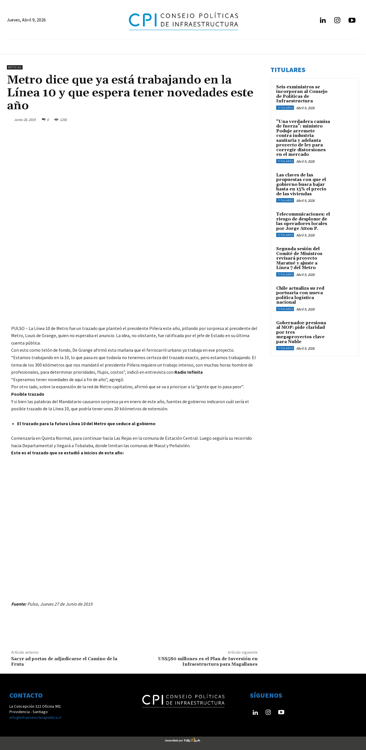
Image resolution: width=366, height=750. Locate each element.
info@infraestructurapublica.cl (35, 717)
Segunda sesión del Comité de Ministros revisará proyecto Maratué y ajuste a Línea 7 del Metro (299, 258)
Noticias (15, 67)
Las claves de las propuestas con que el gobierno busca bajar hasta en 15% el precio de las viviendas (301, 184)
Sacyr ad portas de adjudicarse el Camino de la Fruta (64, 661)
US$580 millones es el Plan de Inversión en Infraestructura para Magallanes (208, 661)
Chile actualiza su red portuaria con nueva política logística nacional (300, 295)
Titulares (285, 108)
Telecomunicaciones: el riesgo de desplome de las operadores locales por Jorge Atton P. (303, 221)
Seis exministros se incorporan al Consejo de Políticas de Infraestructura (301, 94)
